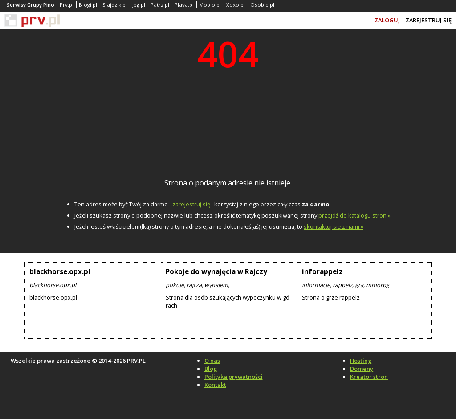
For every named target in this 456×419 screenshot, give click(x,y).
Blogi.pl (88, 4)
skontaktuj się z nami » (333, 226)
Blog (210, 369)
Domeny (361, 369)
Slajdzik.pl (114, 4)
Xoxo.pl (235, 4)
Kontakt (215, 385)
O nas (212, 361)
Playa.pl (184, 4)
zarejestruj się (191, 204)
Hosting (360, 361)
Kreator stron (369, 377)
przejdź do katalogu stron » (354, 215)
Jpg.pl (138, 4)
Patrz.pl (160, 4)
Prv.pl (66, 4)
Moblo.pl (210, 4)
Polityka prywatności (233, 377)
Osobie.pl (262, 4)
